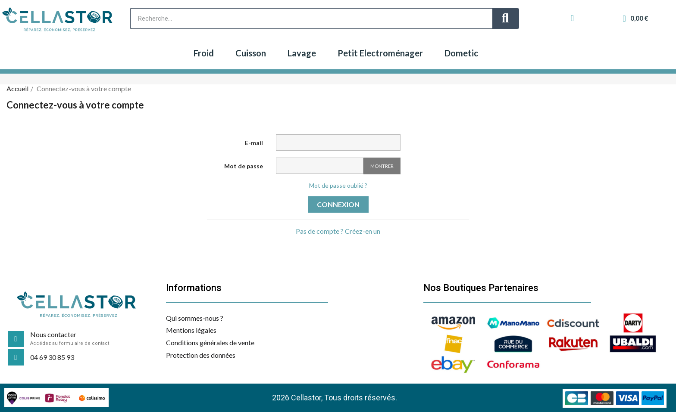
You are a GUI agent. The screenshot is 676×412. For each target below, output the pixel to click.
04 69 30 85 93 (52, 357)
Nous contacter (53, 334)
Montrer (382, 166)
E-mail (254, 142)
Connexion (338, 204)
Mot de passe (243, 166)
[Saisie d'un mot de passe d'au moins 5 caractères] (319, 166)
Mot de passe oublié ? (338, 185)
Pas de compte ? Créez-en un (338, 231)
